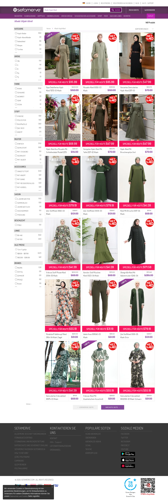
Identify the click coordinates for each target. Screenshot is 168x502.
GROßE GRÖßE (66, 16)
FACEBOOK (125, 434)
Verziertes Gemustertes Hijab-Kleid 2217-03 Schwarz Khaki (129, 90)
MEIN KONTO (134, 10)
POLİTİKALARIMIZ (21, 468)
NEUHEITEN (18, 16)
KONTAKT (53, 438)
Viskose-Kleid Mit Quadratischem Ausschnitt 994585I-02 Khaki (93, 399)
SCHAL (88, 445)
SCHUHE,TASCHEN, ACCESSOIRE (84, 16)
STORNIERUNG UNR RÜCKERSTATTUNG (29, 441)
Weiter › (29, 404)
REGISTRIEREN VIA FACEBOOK (123, 3)
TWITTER (124, 437)
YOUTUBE (124, 449)
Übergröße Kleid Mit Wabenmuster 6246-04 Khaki (129, 275)
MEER (106, 16)
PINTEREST (125, 445)
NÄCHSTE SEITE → (112, 407)
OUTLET (150, 16)
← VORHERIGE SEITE (85, 407)
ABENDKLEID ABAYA (93, 441)
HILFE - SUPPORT (148, 3)
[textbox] (74, 10)
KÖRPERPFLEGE (91, 453)
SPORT (100, 16)
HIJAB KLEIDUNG (29, 16)
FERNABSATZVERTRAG (23, 437)
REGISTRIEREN (105, 3)
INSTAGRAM (125, 441)
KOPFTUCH (41, 16)
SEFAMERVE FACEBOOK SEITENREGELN (29, 449)
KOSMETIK (127, 16)
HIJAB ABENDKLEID (93, 434)
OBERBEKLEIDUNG (53, 16)
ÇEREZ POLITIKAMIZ (22, 457)
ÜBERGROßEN (90, 437)
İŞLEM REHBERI (20, 464)
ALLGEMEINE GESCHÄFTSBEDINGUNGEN (30, 434)
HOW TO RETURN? (21, 453)
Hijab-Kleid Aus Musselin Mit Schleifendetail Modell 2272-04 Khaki (56, 152)
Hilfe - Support (55, 442)
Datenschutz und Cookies (19, 496)
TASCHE (88, 449)
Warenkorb (150, 10)
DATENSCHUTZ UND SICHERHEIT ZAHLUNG (31, 445)
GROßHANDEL (55, 450)
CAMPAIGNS (19, 460)
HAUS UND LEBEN (115, 16)
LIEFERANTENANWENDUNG (60, 446)
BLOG (137, 3)
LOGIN (96, 3)
